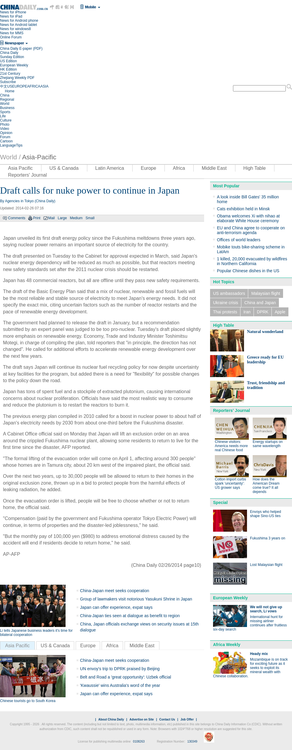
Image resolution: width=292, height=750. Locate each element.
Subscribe (8, 82)
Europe (148, 168)
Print (37, 218)
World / (10, 157)
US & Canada (64, 168)
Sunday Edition (12, 57)
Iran (247, 311)
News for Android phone (19, 20)
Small (90, 218)
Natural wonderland (265, 331)
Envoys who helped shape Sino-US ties (265, 514)
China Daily (9, 53)
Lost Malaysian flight (266, 565)
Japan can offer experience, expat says (116, 607)
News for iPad (11, 16)
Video (4, 129)
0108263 (139, 741)
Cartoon (6, 141)
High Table (254, 168)
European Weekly (14, 65)
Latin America (109, 168)
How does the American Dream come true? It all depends (266, 485)
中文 (3, 86)
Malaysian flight (265, 293)
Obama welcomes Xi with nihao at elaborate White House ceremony (248, 218)
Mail (51, 218)
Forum (5, 137)
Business (7, 108)
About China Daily (111, 719)
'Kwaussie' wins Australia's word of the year (120, 685)
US (9, 86)
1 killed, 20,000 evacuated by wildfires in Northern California (252, 261)
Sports (5, 112)
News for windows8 (15, 29)
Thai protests (225, 311)
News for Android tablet (18, 25)
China (4, 95)
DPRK (262, 311)
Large (62, 218)
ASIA (44, 86)
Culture (6, 120)
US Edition (8, 61)
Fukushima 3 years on (267, 538)
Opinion (6, 133)
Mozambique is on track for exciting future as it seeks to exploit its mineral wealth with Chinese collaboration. (250, 667)
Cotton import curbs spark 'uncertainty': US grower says (230, 483)
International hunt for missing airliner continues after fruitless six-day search (250, 623)
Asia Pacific (20, 168)
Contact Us (167, 719)
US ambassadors (229, 293)
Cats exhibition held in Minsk (243, 208)
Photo (4, 124)
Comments (16, 218)
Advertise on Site (141, 719)
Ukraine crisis (225, 302)
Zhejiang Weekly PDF (17, 78)
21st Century (10, 73)
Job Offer (187, 719)
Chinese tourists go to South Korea (27, 701)
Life (3, 116)
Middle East (214, 168)
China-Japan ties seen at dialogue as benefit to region (130, 615)
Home (9, 91)
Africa (179, 168)
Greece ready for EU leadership (265, 359)
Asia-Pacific (39, 157)
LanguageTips (11, 145)
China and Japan (260, 302)
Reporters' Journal (27, 175)
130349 (192, 741)
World (4, 104)
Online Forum (11, 37)
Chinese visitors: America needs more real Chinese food (231, 446)
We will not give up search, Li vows (266, 609)
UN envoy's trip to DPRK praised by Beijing (120, 668)
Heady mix (259, 654)
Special (220, 502)
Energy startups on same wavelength (268, 444)
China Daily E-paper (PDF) (21, 48)
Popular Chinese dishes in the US (248, 270)
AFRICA (33, 86)
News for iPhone (13, 12)
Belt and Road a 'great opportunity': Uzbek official (125, 677)
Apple (280, 311)
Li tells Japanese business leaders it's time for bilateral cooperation (36, 632)
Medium (76, 218)
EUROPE (19, 86)
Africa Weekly (226, 644)
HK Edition (8, 69)
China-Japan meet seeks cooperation (114, 590)
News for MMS (12, 33)
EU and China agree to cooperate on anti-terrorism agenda (251, 230)
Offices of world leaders (238, 239)
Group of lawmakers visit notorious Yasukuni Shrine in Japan (136, 599)
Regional (7, 99)
